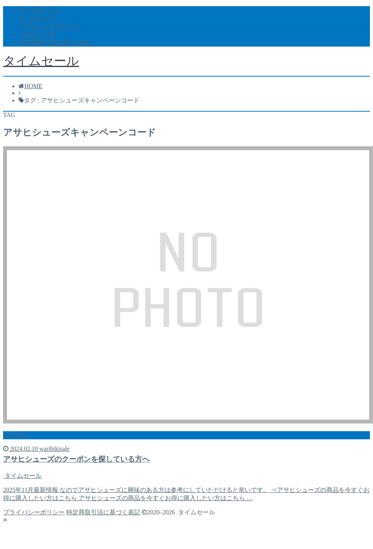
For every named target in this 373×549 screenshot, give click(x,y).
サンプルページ (40, 10)
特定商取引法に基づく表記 (55, 42)
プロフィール (36, 34)
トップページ (36, 18)
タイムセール (41, 61)
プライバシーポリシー (49, 26)
